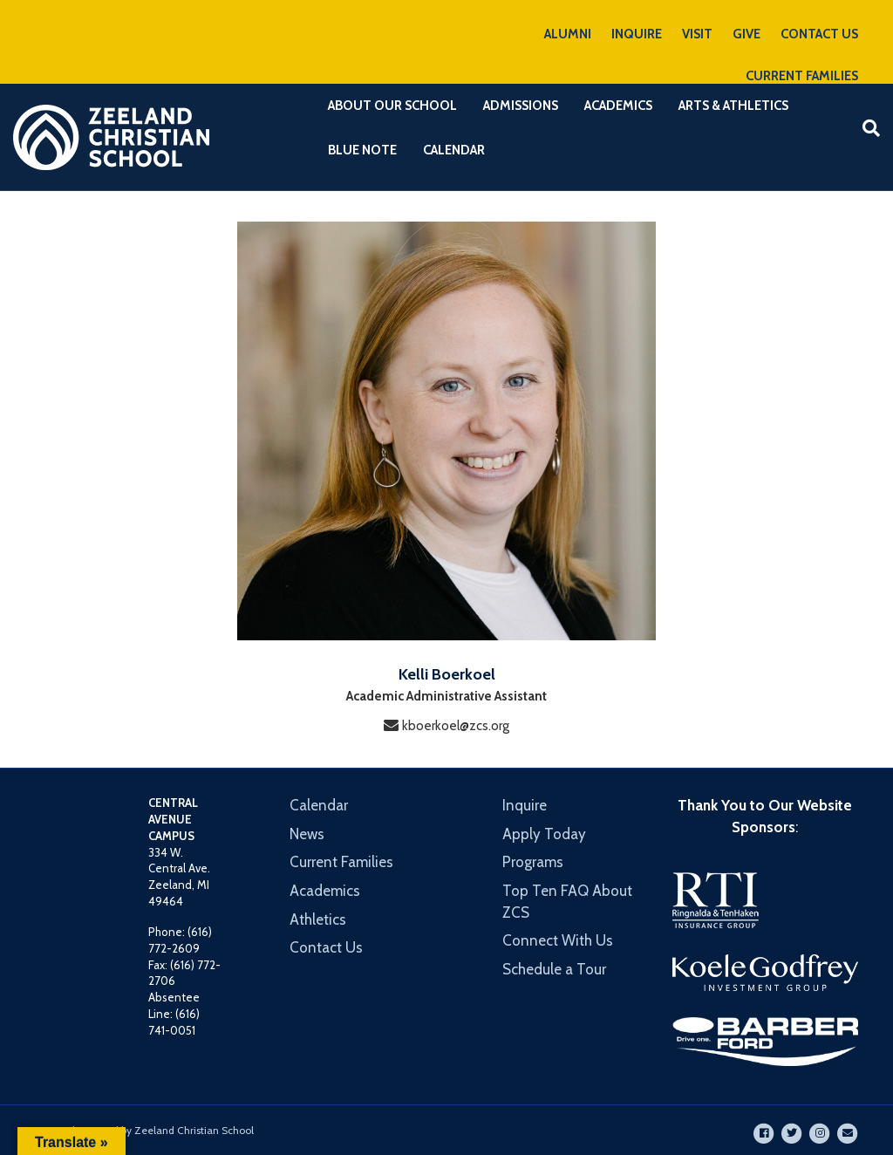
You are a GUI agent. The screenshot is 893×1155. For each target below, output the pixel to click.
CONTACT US (819, 34)
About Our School (392, 105)
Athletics (318, 919)
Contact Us (326, 947)
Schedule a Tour (554, 969)
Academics (618, 105)
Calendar (454, 150)
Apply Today (544, 834)
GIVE (746, 34)
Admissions (520, 105)
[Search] (864, 128)
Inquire (524, 805)
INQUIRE (636, 34)
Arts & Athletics (733, 105)
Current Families (341, 862)
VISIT (697, 34)
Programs (532, 862)
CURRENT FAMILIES (802, 76)
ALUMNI (567, 34)
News (307, 834)
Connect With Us (557, 940)
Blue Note (362, 150)
